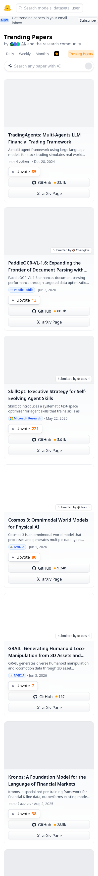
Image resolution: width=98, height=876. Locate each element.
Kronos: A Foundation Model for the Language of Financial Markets (47, 780)
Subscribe (88, 20)
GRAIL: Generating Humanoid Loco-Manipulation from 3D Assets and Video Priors (46, 652)
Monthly (42, 53)
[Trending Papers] (56, 53)
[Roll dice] (88, 66)
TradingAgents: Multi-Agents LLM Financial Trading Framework (44, 138)
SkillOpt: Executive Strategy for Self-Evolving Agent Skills (47, 394)
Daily (10, 53)
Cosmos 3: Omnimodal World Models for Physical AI (48, 523)
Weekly (25, 53)
